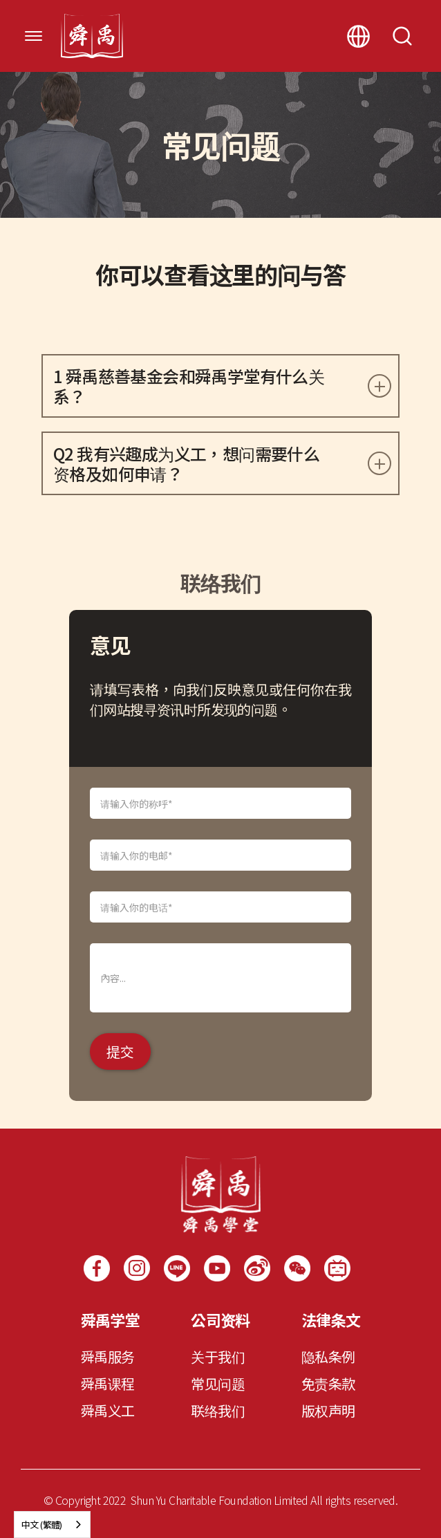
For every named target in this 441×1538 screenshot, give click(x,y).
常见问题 (218, 1383)
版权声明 (328, 1410)
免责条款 (328, 1383)
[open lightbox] (297, 1268)
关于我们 (218, 1356)
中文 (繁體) (41, 1524)
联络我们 (218, 1410)
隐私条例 (328, 1356)
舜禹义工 (108, 1410)
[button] (33, 36)
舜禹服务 (108, 1356)
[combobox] (52, 1524)
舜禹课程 (108, 1383)
